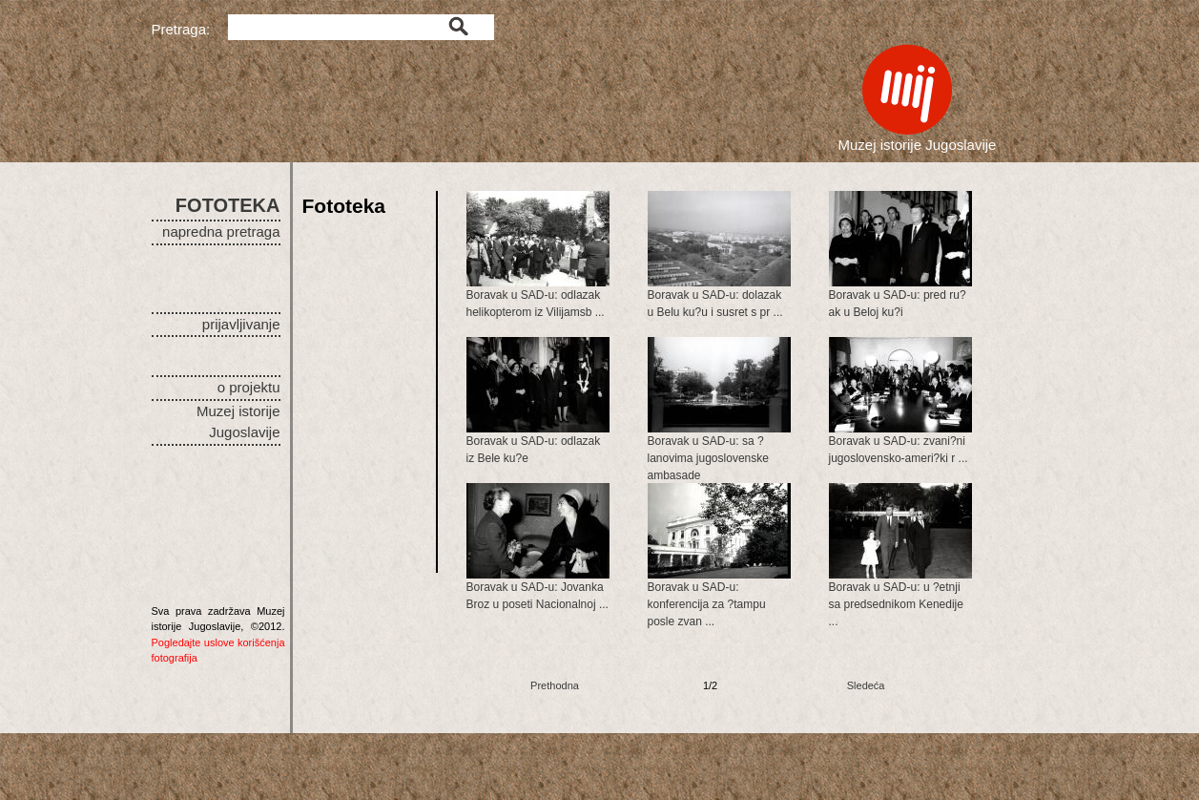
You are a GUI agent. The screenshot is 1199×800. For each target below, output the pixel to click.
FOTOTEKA (228, 205)
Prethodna (554, 685)
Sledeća (866, 685)
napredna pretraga (220, 231)
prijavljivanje (241, 324)
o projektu (248, 387)
